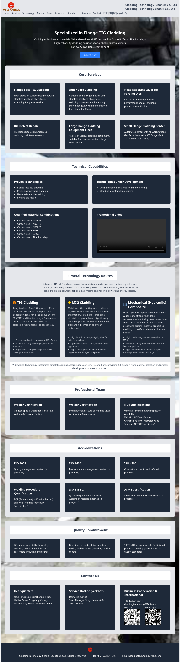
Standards (73, 13)
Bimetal (40, 13)
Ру (126, 13)
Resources (60, 13)
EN (110, 13)
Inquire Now (90, 54)
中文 (105, 13)
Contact (97, 13)
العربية (120, 13)
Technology (28, 13)
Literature (85, 13)
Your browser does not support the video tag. (131, 236)
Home (6, 13)
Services (15, 13)
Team (49, 13)
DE (114, 13)
